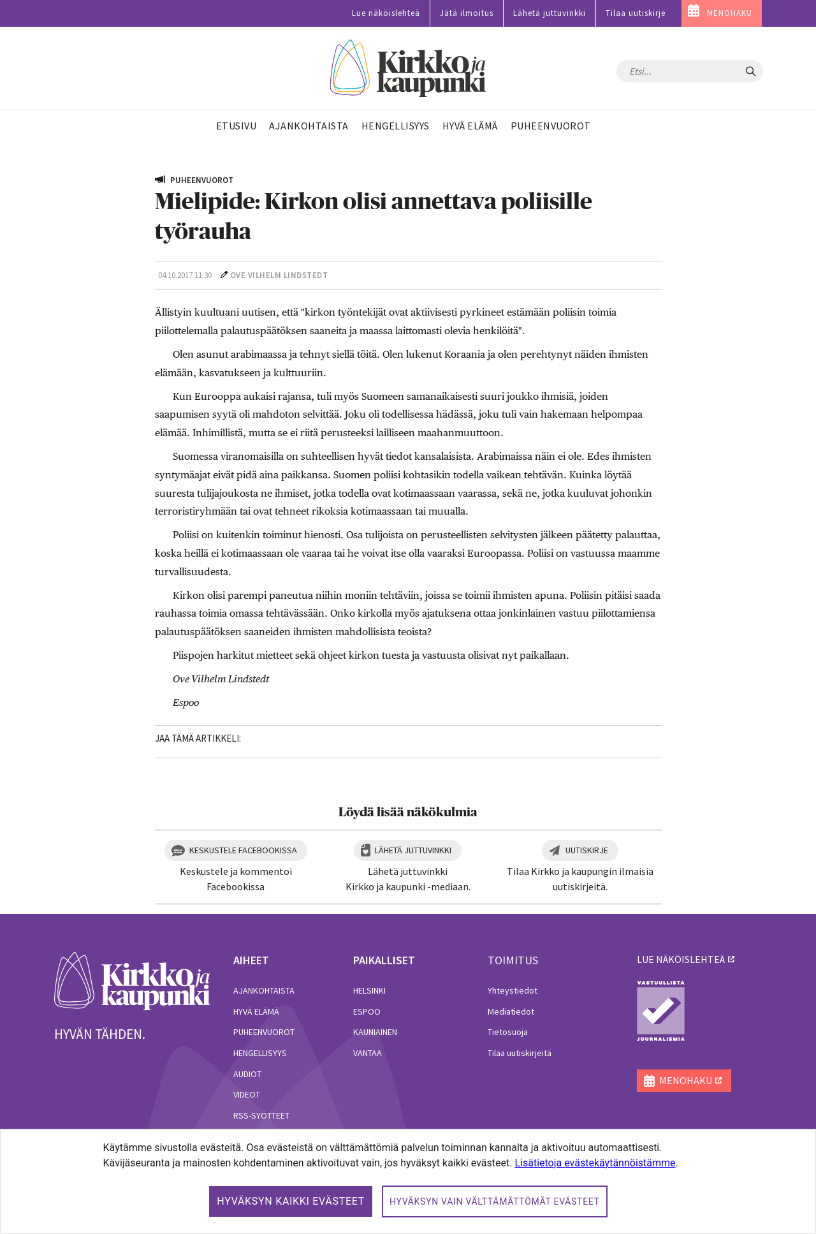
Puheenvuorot (264, 1032)
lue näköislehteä (681, 959)
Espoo (367, 1011)
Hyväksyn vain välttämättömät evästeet (495, 1201)
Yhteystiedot (512, 990)
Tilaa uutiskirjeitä (519, 1053)
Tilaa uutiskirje (636, 13)
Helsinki (369, 990)
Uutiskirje (586, 850)
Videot (246, 1094)
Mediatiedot (511, 1011)
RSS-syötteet (261, 1115)
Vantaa (367, 1053)
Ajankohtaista (264, 990)
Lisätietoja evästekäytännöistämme (594, 1163)
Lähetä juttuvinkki (549, 13)
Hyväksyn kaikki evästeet (291, 1201)
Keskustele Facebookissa (243, 850)
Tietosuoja (508, 1032)
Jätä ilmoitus (466, 13)
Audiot (247, 1074)
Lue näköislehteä (386, 13)
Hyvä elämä (256, 1011)
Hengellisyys (260, 1053)
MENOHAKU (729, 13)
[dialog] (408, 1181)
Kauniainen (375, 1032)
